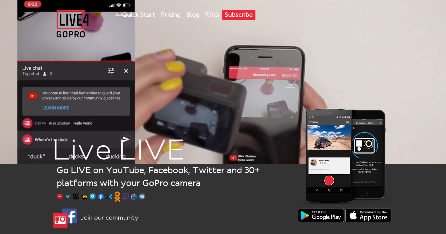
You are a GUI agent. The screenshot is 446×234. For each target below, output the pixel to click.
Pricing (171, 15)
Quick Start (138, 15)
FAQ (212, 15)
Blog (192, 15)
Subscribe (239, 15)
